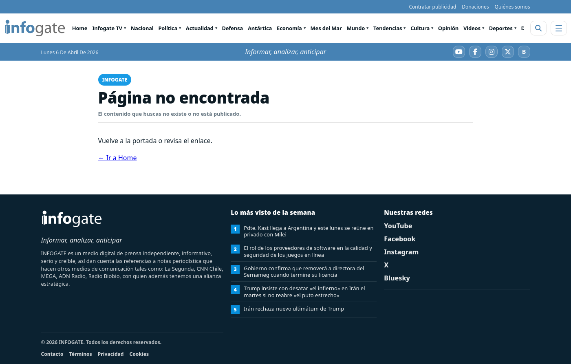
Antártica (260, 28)
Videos (472, 28)
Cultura (420, 28)
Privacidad (111, 354)
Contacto (52, 354)
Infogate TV (107, 28)
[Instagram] (491, 52)
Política (167, 28)
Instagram (401, 251)
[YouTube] (459, 52)
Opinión (448, 28)
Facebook (399, 238)
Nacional (142, 28)
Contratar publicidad (432, 6)
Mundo (356, 28)
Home (80, 28)
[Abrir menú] (559, 28)
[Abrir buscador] (538, 28)
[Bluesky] (524, 52)
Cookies (139, 354)
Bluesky (397, 278)
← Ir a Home (117, 157)
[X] (508, 52)
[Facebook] (475, 52)
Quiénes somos (512, 6)
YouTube (398, 225)
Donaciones (475, 6)
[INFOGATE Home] (35, 28)
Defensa (232, 28)
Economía (289, 28)
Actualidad (200, 28)
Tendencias (387, 28)
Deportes (501, 28)
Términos (80, 354)
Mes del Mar (326, 28)
